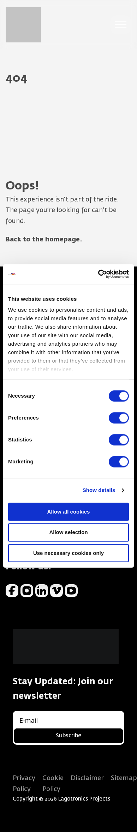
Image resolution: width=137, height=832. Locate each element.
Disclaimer (87, 778)
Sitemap (124, 778)
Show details (99, 490)
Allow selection (68, 532)
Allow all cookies (68, 512)
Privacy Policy (24, 783)
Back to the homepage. (44, 239)
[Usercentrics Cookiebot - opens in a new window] (98, 274)
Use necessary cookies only (68, 553)
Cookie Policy (53, 783)
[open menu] (120, 24)
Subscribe (68, 736)
